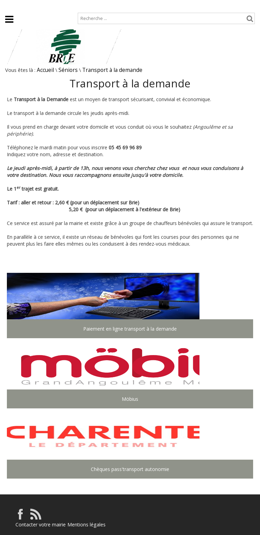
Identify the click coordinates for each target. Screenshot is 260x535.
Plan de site (42, 5)
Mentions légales (86, 524)
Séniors (68, 70)
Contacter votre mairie (40, 524)
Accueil (10, 5)
